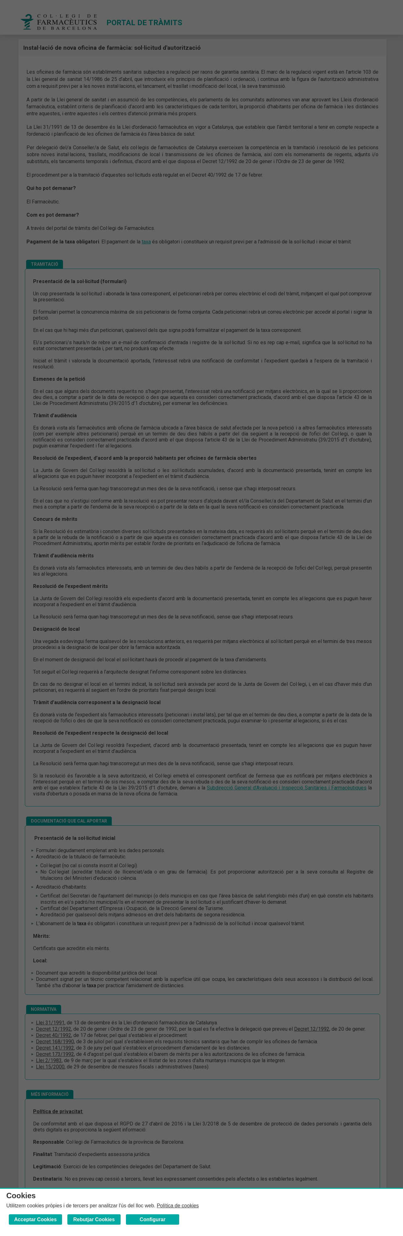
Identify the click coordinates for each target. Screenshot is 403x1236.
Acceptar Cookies (35, 1219)
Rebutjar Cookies (94, 1219)
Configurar (153, 1219)
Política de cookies (178, 1205)
